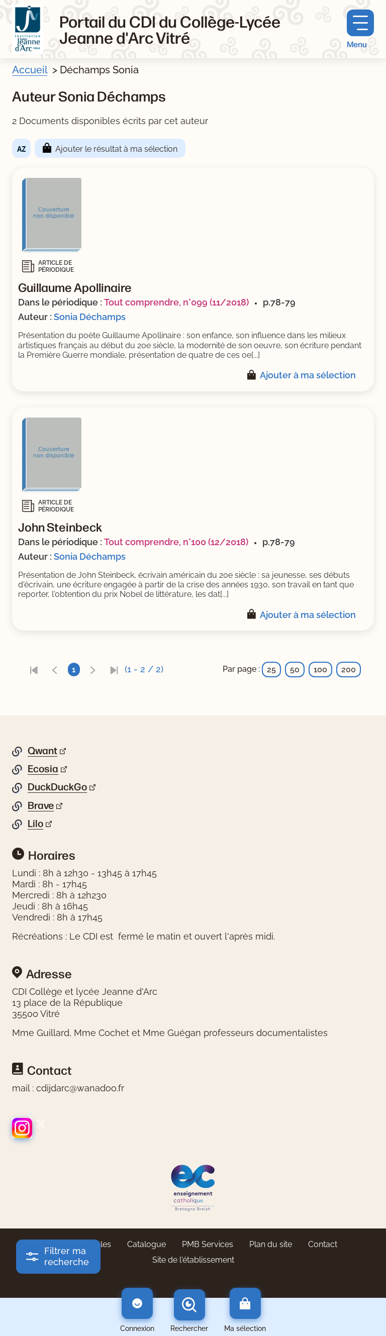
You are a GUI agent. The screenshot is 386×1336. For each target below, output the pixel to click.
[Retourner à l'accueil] (27, 29)
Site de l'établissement (193, 1260)
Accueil (29, 70)
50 (295, 669)
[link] (34, 669)
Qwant (42, 751)
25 (271, 669)
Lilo (35, 823)
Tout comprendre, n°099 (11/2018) (176, 302)
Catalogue (146, 1244)
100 (320, 669)
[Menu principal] (360, 29)
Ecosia (43, 769)
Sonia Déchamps (90, 317)
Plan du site (270, 1244)
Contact (322, 1244)
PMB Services (207, 1244)
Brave (41, 805)
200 (348, 669)
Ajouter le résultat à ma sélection (116, 149)
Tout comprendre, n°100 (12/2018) (176, 542)
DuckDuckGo (57, 787)
